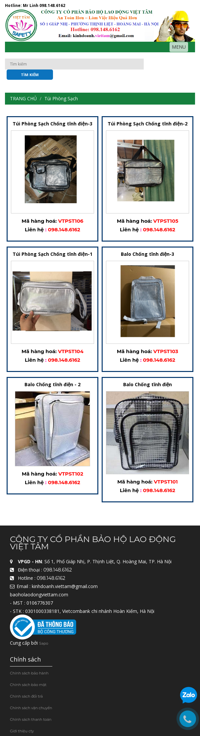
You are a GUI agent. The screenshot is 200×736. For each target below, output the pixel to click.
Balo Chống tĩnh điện (147, 384)
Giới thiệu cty (22, 731)
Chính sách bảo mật (28, 684)
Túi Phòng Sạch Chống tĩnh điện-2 (147, 123)
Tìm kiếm (30, 74)
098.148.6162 (52, 5)
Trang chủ (23, 98)
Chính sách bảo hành (29, 673)
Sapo (43, 643)
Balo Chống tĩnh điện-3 (148, 254)
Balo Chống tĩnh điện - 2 (53, 384)
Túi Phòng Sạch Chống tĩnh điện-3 (52, 123)
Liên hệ (34, 229)
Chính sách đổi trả (26, 696)
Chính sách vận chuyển (31, 708)
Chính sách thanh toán (30, 719)
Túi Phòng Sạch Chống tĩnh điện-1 (52, 254)
